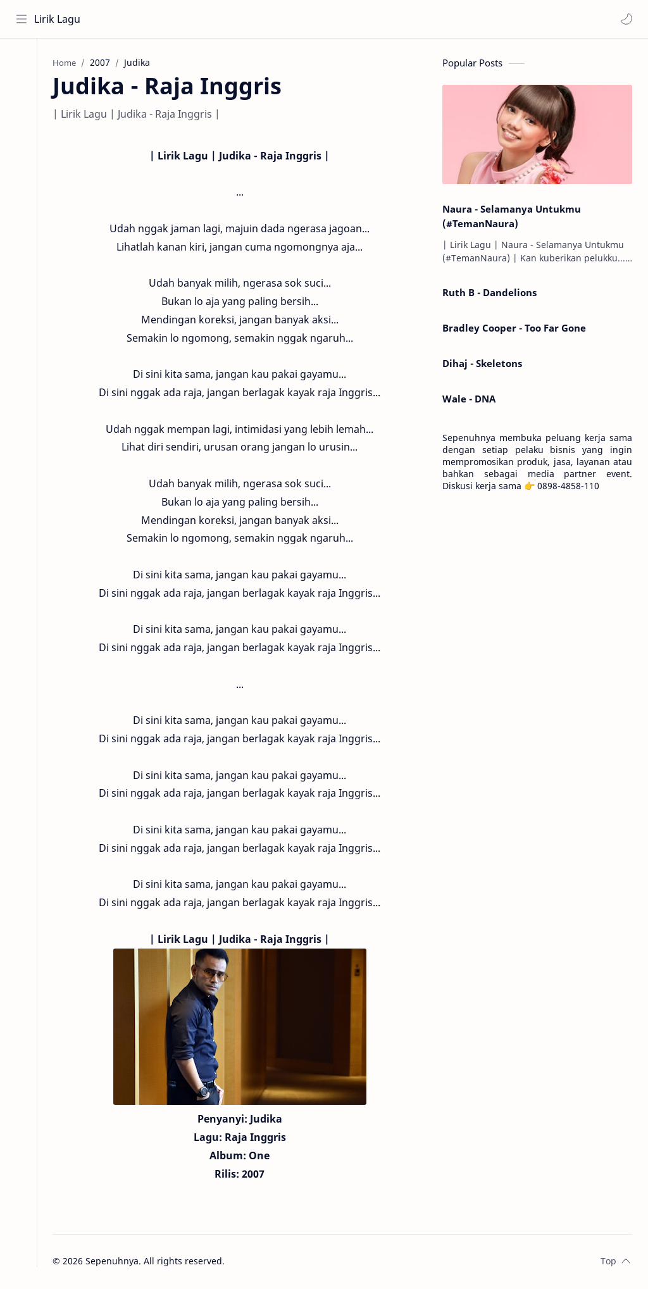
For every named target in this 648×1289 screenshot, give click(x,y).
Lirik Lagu (58, 19)
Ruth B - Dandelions (489, 294)
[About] (22, 89)
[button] (625, 18)
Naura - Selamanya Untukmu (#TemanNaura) (511, 217)
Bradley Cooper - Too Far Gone (514, 329)
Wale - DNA (468, 400)
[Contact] (22, 114)
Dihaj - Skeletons (482, 364)
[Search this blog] (262, 19)
